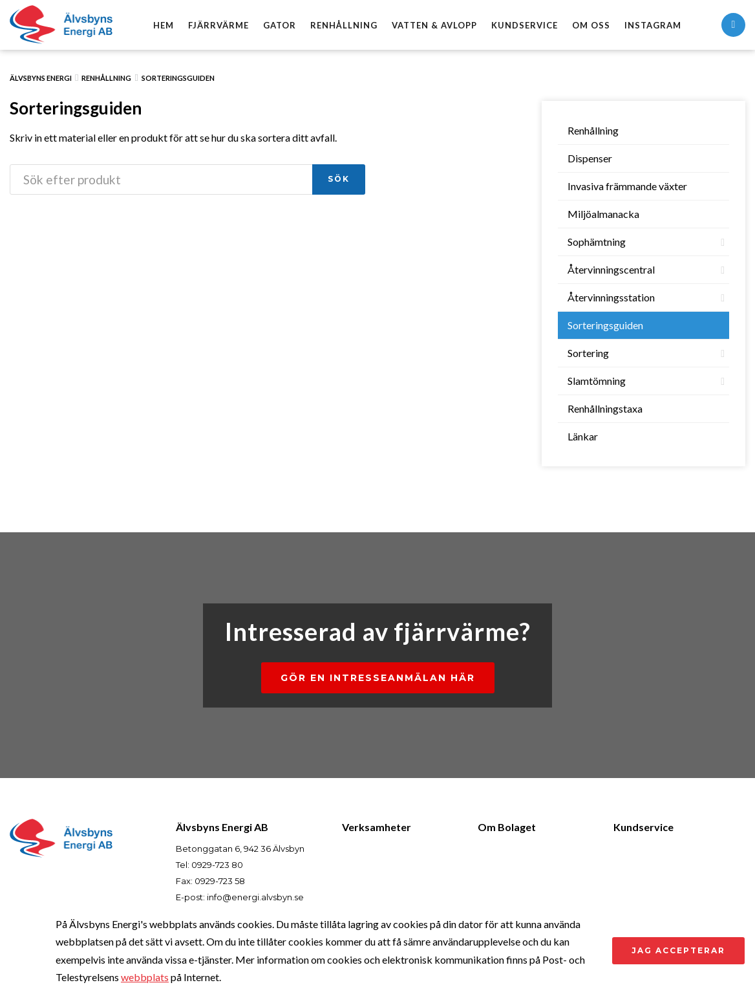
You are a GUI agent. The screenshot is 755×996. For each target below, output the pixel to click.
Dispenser (590, 158)
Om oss (591, 25)
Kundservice (524, 25)
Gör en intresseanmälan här (378, 678)
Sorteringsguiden (178, 78)
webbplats (145, 977)
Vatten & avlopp (434, 25)
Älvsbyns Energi (41, 78)
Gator (279, 25)
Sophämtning (597, 241)
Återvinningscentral (611, 269)
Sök (339, 179)
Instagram (652, 25)
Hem (163, 25)
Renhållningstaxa (605, 408)
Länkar (583, 436)
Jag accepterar (678, 950)
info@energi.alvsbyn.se (255, 897)
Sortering (588, 353)
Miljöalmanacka (603, 214)
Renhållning (343, 25)
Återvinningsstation (611, 297)
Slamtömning (597, 380)
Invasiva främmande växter (627, 186)
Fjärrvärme (218, 25)
